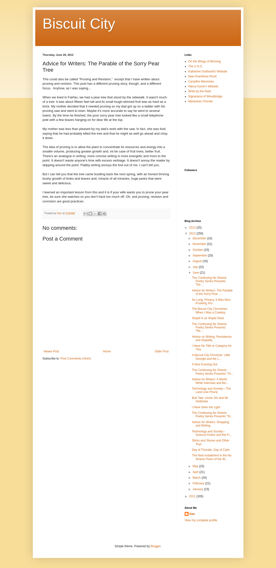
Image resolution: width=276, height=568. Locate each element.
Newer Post (51, 351)
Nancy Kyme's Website (203, 86)
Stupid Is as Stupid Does (208, 318)
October (198, 250)
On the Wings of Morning (204, 61)
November (199, 244)
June (196, 272)
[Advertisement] (209, 135)
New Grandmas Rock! (202, 76)
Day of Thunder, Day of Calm (211, 450)
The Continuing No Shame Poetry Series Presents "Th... (212, 371)
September (200, 255)
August (197, 261)
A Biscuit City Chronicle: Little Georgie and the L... (211, 356)
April (195, 472)
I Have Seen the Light (206, 407)
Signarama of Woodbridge (205, 96)
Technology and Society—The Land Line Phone (211, 390)
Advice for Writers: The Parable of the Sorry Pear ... (212, 292)
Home (107, 351)
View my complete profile (201, 520)
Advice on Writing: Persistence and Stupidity (212, 338)
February (198, 483)
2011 (192, 496)
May (195, 466)
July (195, 267)
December (199, 238)
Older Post (162, 351)
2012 (192, 233)
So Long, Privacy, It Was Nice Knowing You (211, 301)
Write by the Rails (199, 91)
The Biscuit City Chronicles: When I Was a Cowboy (210, 310)
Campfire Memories (201, 81)
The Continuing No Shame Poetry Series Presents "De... (209, 281)
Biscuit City (79, 23)
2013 (192, 227)
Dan (192, 514)
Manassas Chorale (200, 101)
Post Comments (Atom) (75, 358)
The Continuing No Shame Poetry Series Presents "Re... (209, 327)
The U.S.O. (195, 66)
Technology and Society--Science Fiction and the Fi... (212, 433)
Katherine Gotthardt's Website (208, 71)
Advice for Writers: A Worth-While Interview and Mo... (210, 381)
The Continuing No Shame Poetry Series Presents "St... (212, 414)
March (197, 477)
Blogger (156, 546)
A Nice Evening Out (204, 364)
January (198, 489)
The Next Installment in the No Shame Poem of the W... (211, 457)
